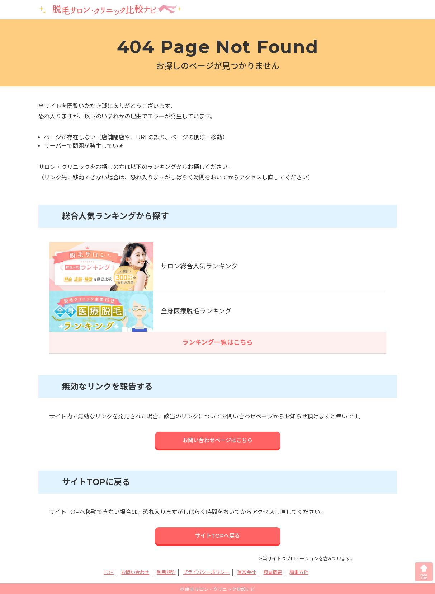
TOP (109, 570)
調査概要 (272, 570)
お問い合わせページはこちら (218, 439)
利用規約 (166, 570)
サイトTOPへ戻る (217, 534)
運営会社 (246, 570)
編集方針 (298, 570)
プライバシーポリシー (206, 570)
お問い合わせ (135, 570)
